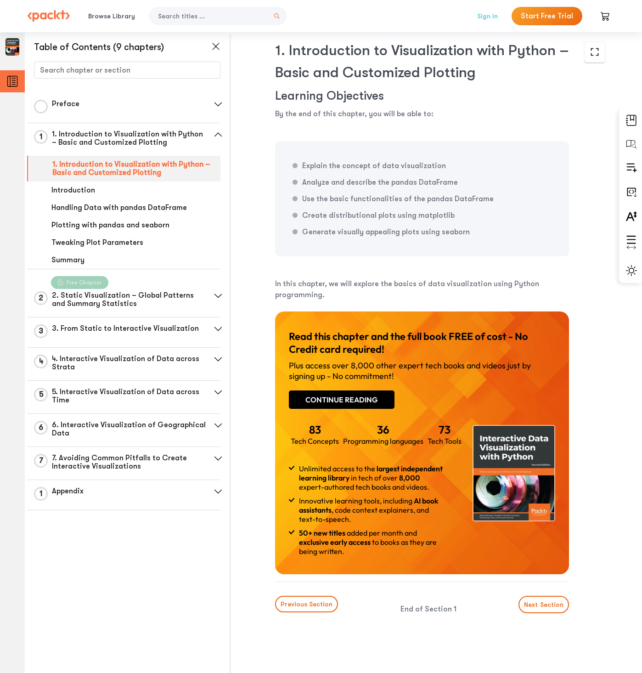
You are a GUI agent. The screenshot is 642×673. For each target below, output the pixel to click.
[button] (218, 104)
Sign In (487, 16)
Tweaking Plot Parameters (97, 242)
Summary (67, 260)
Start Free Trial (547, 16)
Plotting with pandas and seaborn (110, 225)
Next (543, 604)
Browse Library (111, 16)
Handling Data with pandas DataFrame (119, 208)
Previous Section (306, 604)
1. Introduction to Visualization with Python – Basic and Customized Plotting (131, 168)
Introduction (73, 190)
